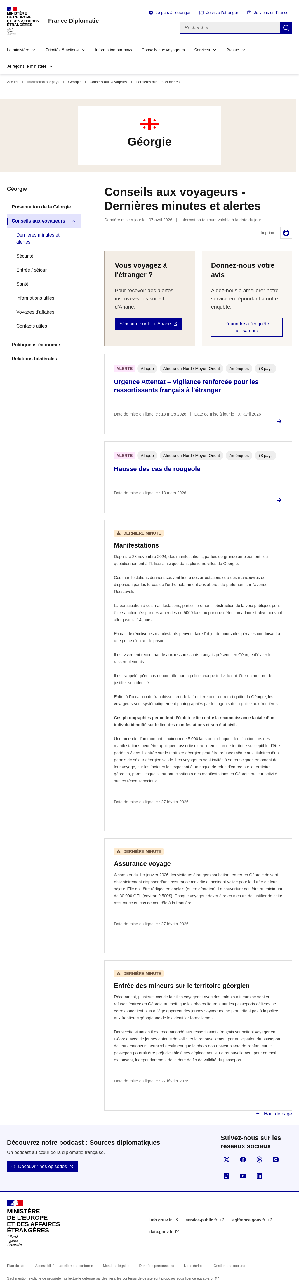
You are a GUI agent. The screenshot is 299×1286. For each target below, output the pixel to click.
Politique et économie (36, 344)
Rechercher (286, 28)
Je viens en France (271, 12)
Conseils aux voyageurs (163, 50)
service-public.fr (202, 1220)
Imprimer (286, 233)
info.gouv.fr (161, 1220)
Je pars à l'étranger (173, 12)
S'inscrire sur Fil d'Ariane (145, 323)
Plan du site (16, 1266)
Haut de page (277, 1113)
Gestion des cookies (229, 1266)
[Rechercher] (230, 28)
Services (202, 50)
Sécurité (25, 255)
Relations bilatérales (34, 358)
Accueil (12, 82)
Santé (22, 283)
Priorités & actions (62, 50)
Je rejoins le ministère (26, 66)
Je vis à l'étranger (222, 12)
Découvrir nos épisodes (42, 1166)
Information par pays (113, 50)
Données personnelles (156, 1266)
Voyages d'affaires (35, 312)
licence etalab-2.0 (199, 1278)
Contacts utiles (31, 326)
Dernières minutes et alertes (38, 238)
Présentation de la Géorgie (41, 206)
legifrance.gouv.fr (248, 1220)
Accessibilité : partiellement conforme (64, 1266)
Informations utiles (35, 298)
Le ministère (18, 50)
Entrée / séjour (31, 269)
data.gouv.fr (162, 1231)
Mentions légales (116, 1266)
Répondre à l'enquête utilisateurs (247, 327)
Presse (232, 50)
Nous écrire (193, 1266)
